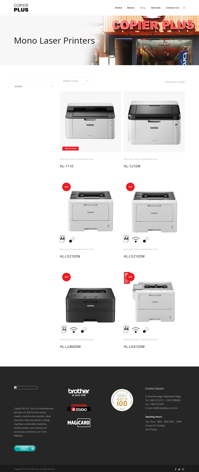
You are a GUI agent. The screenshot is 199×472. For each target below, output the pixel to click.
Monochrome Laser (85, 159)
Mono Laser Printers (68, 159)
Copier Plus (34, 469)
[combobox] (75, 81)
